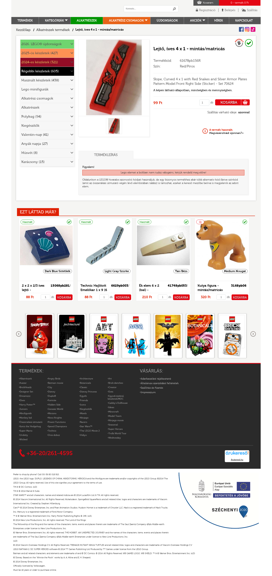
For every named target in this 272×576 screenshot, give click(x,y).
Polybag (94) (31, 117)
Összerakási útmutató (31, 422)
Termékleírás (105, 155)
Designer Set (26, 391)
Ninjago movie (116, 420)
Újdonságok (167, 20)
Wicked (23, 439)
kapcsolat (244, 20)
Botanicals (85, 383)
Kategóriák (54, 20)
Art (110, 378)
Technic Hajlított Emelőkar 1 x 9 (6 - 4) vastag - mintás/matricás (102, 290)
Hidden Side (54, 404)
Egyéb (83, 396)
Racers (83, 422)
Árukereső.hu (237, 460)
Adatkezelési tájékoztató (156, 378)
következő (253, 334)
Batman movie (55, 383)
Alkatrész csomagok (126, 20)
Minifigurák (26, 413)
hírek (218, 20)
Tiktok (253, 29)
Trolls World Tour (117, 433)
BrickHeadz (26, 387)
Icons (83, 404)
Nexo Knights (55, 417)
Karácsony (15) (33, 162)
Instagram (247, 29)
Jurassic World (55, 409)
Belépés (230, 10)
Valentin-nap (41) (35, 135)
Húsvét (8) (29, 153)
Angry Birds (54, 378)
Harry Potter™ (27, 404)
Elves (22, 400)
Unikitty (24, 435)
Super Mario (26, 430)
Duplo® (52, 396)
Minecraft (113, 411)
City (50, 387)
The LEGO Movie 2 (90, 430)
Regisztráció (207, 10)
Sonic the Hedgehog (30, 426)
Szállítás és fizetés (152, 387)
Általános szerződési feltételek (159, 383)
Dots (110, 391)
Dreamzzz (25, 396)
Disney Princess (88, 391)
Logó (63, 8)
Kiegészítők (30, 126)
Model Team (114, 416)
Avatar (23, 383)
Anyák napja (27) (34, 144)
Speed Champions (57, 426)
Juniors (23, 409)
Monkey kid (26, 417)
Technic (52, 430)
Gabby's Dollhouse (118, 403)
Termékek (25, 20)
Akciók (195, 20)
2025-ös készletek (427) (39, 53)
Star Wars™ (86, 426)
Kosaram (208, 2)
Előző (19, 334)
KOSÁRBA (235, 102)
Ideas (111, 407)
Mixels (83, 413)
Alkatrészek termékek (53, 30)
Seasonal (113, 424)
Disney (51, 391)
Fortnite (52, 400)
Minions (52, 413)
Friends (84, 400)
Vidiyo (83, 435)
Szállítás (252, 10)
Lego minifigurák (34, 89)
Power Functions (57, 422)
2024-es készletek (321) (39, 62)
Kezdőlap (23, 30)
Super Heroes (115, 429)
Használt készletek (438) (40, 80)
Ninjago (84, 417)
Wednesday (114, 437)
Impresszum (148, 392)
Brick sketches (115, 383)
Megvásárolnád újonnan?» (226, 131)
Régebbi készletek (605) (40, 71)
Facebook (241, 29)
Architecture (86, 378)
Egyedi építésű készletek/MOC (116, 397)
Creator (112, 387)
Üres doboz (54, 435)
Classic (83, 387)
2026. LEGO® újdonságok (41, 44)
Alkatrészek (87, 20)
